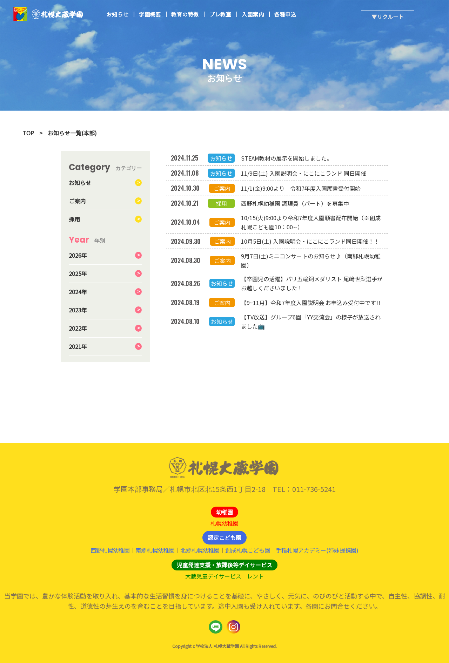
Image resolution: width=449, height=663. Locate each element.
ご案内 (77, 201)
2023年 (78, 310)
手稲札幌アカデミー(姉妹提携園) (317, 550)
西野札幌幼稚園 (110, 550)
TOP (28, 133)
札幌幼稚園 (224, 523)
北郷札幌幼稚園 (200, 550)
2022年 (78, 328)
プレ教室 (220, 14)
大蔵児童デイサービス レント (224, 576)
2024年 (78, 291)
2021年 (78, 346)
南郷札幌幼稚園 (155, 550)
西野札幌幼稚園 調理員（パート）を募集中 (295, 203)
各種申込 (285, 14)
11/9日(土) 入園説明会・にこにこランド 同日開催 (303, 173)
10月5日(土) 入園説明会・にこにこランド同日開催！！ (310, 241)
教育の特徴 (185, 14)
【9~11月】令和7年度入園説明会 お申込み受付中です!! (310, 302)
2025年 (78, 273)
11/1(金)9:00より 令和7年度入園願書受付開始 (301, 188)
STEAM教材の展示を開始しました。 (286, 158)
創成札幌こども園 (247, 550)
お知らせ (117, 14)
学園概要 (150, 14)
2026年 (78, 255)
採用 (74, 219)
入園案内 (253, 14)
